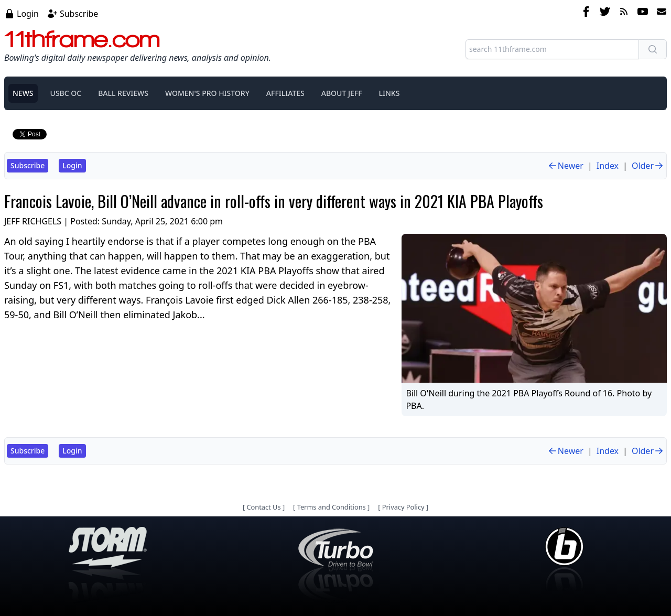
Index (608, 165)
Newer (565, 165)
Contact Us (263, 507)
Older (648, 165)
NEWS (23, 93)
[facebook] (586, 13)
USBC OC (66, 93)
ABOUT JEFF (341, 93)
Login (28, 13)
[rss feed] (623, 13)
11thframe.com (82, 38)
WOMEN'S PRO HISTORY (207, 93)
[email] (659, 13)
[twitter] (605, 13)
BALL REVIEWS (123, 93)
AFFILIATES (285, 93)
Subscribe (79, 13)
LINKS (389, 93)
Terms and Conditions (331, 507)
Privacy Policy (403, 507)
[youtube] (642, 13)
